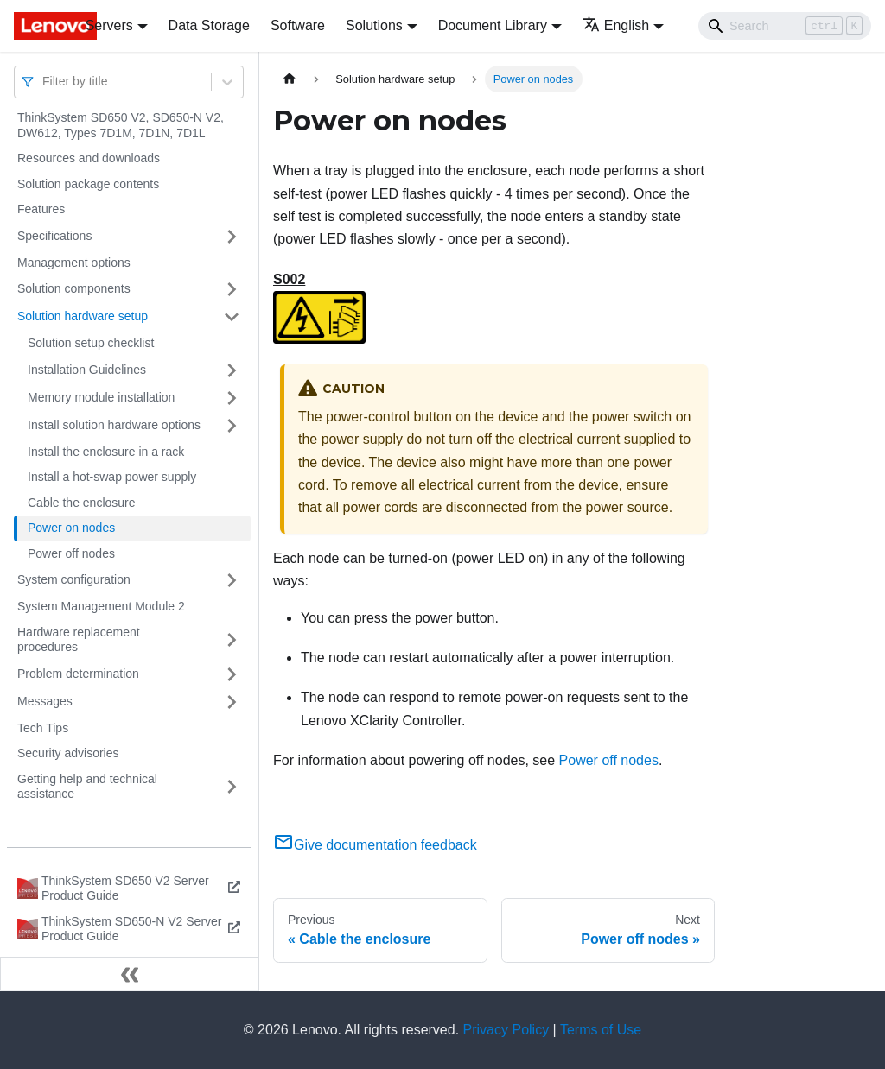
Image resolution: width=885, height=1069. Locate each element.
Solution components (74, 288)
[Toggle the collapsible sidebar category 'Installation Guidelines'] (232, 370)
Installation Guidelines (87, 369)
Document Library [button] (492, 25)
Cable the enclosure (82, 502)
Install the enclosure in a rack (106, 452)
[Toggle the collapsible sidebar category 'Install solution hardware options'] (232, 426)
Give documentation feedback (375, 845)
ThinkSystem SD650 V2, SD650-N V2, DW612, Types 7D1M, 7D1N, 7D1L (120, 125)
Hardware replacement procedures (78, 640)
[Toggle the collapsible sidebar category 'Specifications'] (232, 236)
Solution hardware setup (82, 316)
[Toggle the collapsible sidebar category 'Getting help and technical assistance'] (232, 787)
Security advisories (68, 753)
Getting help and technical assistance (87, 786)
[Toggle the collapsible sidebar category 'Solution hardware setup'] (232, 317)
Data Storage (209, 25)
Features (41, 209)
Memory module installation (101, 397)
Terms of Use (600, 1029)
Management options (74, 262)
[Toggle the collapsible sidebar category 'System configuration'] (232, 580)
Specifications (54, 236)
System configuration (74, 579)
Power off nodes (71, 553)
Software (298, 25)
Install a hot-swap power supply (112, 477)
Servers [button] (109, 25)
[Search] (784, 26)
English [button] (616, 25)
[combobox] (44, 82)
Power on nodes (71, 527)
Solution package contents (88, 184)
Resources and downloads (88, 158)
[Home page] (289, 79)
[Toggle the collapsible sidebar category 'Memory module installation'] (232, 398)
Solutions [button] (374, 25)
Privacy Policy (506, 1029)
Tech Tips (42, 728)
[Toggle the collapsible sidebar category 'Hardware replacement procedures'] (232, 640)
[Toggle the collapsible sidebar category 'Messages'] (232, 702)
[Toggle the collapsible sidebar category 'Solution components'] (232, 289)
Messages (45, 701)
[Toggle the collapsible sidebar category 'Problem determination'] (232, 674)
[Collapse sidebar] (129, 974)
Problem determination (78, 673)
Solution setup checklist (91, 343)
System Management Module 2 (101, 606)
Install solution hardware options (114, 425)
